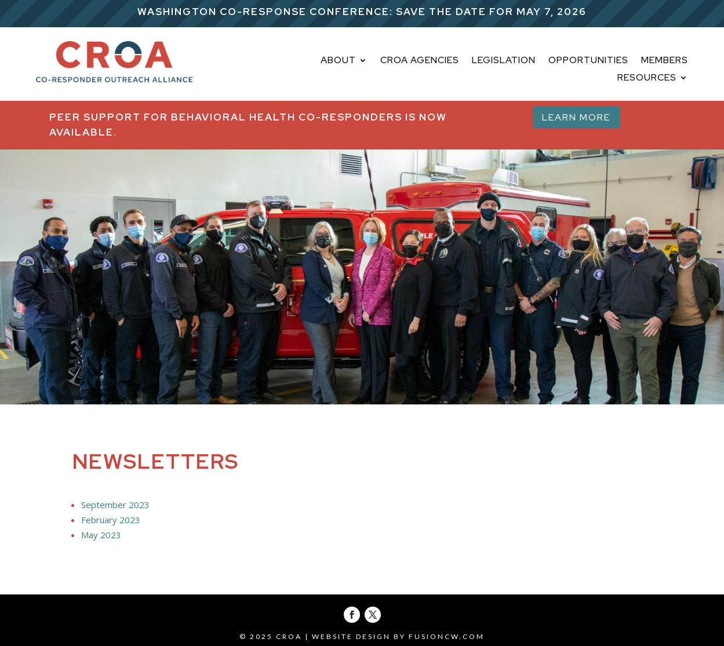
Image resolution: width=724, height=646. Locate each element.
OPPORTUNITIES (588, 61)
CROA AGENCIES (419, 61)
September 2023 (115, 504)
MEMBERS (664, 61)
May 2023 (101, 535)
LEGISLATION (504, 61)
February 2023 (110, 519)
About (338, 61)
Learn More (576, 117)
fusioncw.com (447, 636)
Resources (646, 78)
